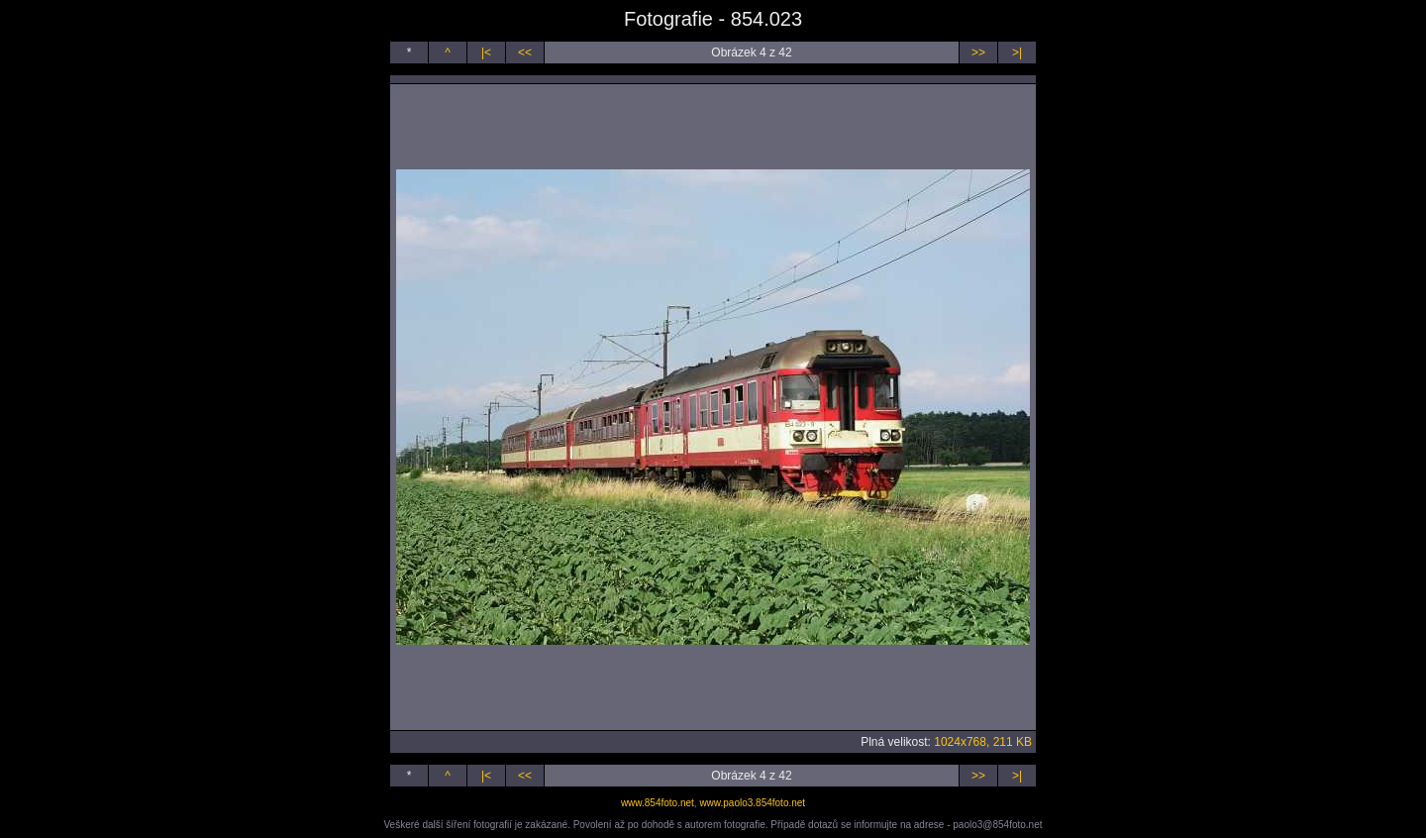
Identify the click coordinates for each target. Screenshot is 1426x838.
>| (1017, 52)
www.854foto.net (657, 802)
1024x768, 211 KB (983, 742)
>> (978, 52)
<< (525, 52)
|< (486, 52)
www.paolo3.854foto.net (752, 802)
